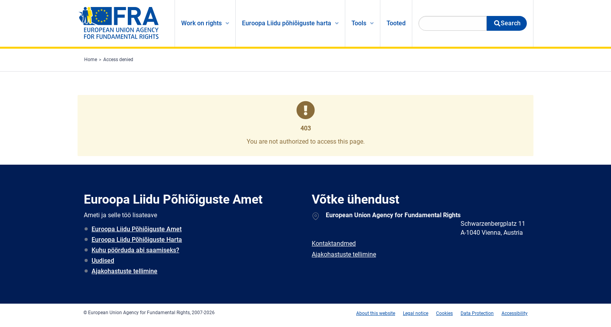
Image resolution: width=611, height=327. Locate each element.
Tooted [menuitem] (396, 23)
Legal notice (415, 313)
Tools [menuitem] (358, 23)
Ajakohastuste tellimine (124, 271)
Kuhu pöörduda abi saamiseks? (135, 250)
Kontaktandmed (334, 243)
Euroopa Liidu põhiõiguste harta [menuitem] (286, 23)
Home (90, 59)
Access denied (118, 59)
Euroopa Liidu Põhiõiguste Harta (137, 239)
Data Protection (477, 313)
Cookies (444, 313)
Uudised (103, 260)
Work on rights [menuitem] (201, 23)
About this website (375, 313)
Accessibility (515, 313)
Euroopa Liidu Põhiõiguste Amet (137, 229)
